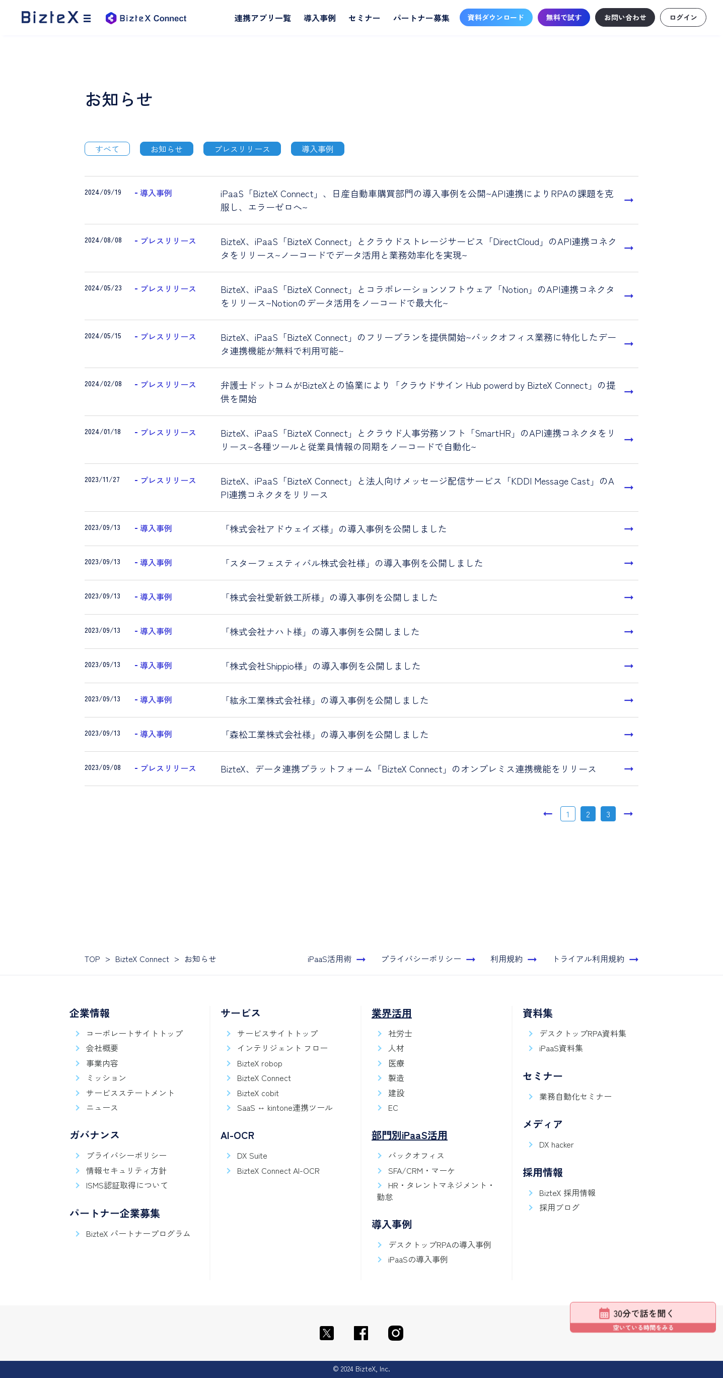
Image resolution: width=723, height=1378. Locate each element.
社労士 (400, 1033)
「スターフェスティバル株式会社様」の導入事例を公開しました (352, 562)
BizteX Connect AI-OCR (278, 1170)
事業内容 (102, 1063)
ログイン (683, 17)
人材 (396, 1048)
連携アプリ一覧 (263, 18)
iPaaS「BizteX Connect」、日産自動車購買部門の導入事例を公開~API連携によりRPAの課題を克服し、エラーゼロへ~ (417, 200)
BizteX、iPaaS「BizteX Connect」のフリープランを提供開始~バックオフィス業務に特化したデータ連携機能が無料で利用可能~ (418, 343)
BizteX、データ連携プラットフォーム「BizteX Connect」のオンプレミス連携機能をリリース (409, 768)
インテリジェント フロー (282, 1048)
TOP (92, 958)
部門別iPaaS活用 (410, 1134)
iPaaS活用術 (329, 958)
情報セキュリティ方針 (126, 1170)
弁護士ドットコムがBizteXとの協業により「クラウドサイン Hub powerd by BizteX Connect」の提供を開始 (418, 391)
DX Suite (252, 1155)
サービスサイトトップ (277, 1033)
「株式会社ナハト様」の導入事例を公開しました (320, 631)
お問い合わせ (625, 17)
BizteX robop (259, 1063)
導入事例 (320, 18)
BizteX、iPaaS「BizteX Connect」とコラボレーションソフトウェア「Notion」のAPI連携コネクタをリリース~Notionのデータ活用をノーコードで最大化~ (418, 295)
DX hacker (556, 1144)
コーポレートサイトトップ (134, 1033)
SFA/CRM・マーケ (421, 1170)
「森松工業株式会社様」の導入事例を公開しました (325, 734)
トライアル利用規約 (588, 958)
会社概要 (102, 1048)
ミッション (106, 1077)
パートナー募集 (421, 18)
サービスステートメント (130, 1093)
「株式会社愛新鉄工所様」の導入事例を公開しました (329, 597)
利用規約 (506, 958)
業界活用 (392, 1012)
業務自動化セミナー (575, 1096)
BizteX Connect (142, 958)
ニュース (102, 1107)
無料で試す (564, 17)
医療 (396, 1063)
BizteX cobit (258, 1093)
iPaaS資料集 (561, 1048)
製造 (396, 1077)
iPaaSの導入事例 (418, 1259)
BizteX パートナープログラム (138, 1233)
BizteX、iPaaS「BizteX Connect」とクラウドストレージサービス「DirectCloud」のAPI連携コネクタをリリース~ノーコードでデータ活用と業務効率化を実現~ (419, 247)
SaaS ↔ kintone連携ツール (285, 1107)
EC (393, 1107)
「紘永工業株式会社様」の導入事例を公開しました (325, 699)
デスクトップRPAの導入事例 (439, 1244)
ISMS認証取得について (127, 1185)
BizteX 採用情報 (567, 1192)
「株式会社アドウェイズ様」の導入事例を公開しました (334, 528)
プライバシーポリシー (421, 958)
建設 (396, 1093)
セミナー (364, 18)
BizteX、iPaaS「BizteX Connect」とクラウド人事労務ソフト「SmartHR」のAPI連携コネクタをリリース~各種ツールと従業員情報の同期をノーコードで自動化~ (418, 439)
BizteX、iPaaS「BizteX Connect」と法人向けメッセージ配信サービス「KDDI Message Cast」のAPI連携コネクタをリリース (417, 487)
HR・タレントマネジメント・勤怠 (436, 1190)
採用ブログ (559, 1207)
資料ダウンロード (496, 17)
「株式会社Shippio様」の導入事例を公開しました (321, 665)
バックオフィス (416, 1155)
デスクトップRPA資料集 (582, 1033)
